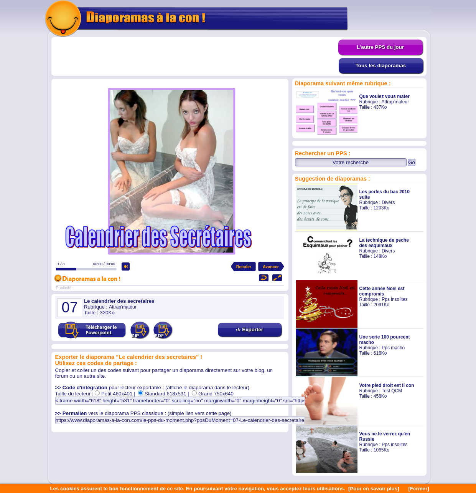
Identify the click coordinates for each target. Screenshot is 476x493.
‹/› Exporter (249, 329)
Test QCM (392, 390)
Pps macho (393, 347)
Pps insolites (394, 299)
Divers (388, 202)
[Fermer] (418, 488)
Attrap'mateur (395, 102)
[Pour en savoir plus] (373, 488)
